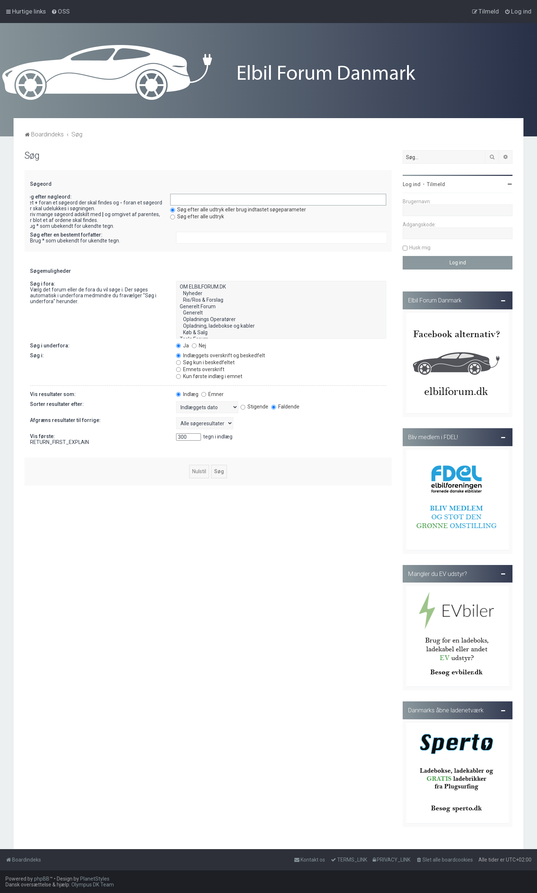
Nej (199, 344)
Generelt (281, 312)
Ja (182, 344)
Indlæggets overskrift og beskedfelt (220, 354)
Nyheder (281, 292)
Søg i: (37, 354)
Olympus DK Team (92, 885)
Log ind (412, 183)
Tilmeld (436, 183)
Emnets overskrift (200, 368)
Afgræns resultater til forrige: (65, 419)
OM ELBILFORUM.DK (281, 286)
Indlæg (187, 393)
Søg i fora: (42, 283)
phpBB (41, 879)
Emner (212, 393)
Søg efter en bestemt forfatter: (66, 234)
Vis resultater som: (53, 393)
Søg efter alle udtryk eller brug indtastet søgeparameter (238, 208)
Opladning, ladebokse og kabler (281, 324)
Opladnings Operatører (281, 318)
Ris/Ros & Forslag (281, 298)
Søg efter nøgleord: (48, 196)
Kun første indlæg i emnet (209, 375)
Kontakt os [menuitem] (309, 860)
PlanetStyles (94, 879)
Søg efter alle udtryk (197, 215)
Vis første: (42, 435)
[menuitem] (60, 11)
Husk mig (419, 246)
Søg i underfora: (50, 344)
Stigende (254, 405)
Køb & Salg (281, 331)
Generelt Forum (281, 305)
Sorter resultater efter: (57, 403)
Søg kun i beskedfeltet (205, 361)
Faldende (285, 405)
